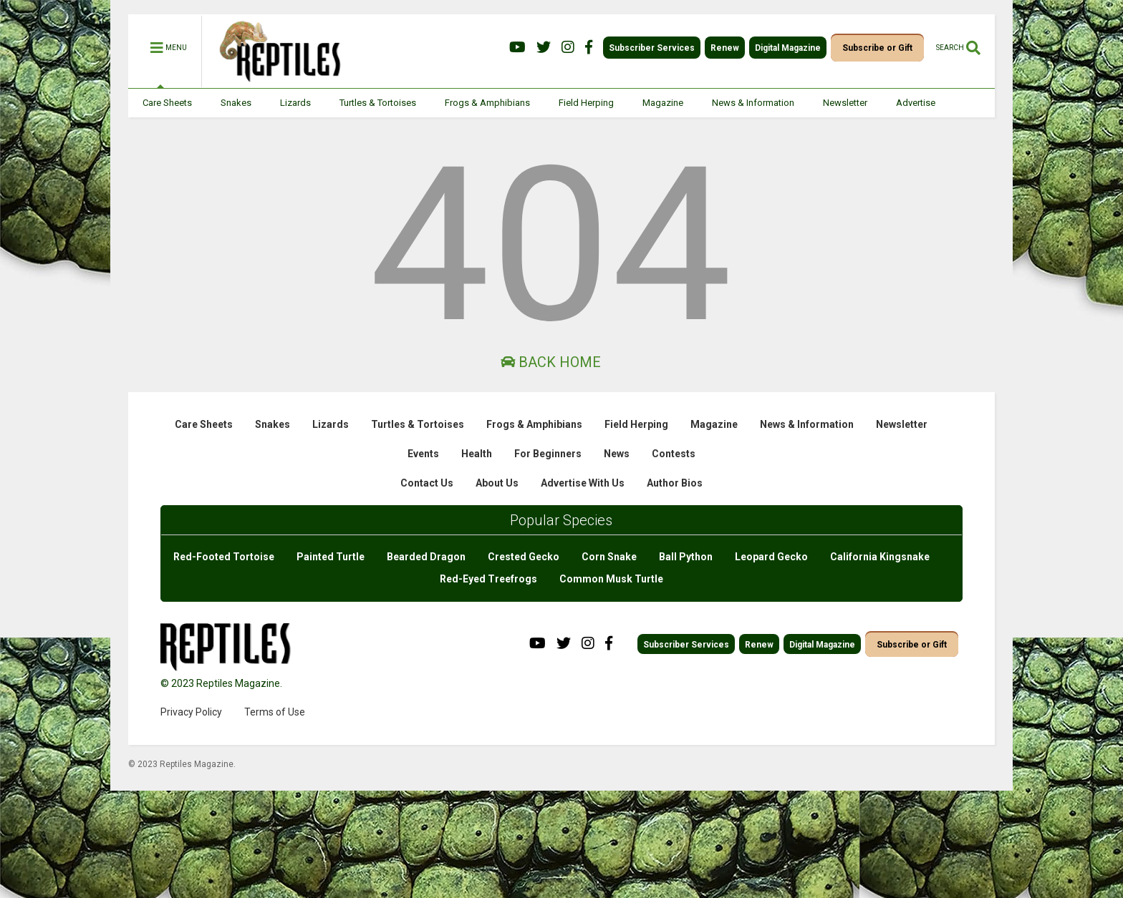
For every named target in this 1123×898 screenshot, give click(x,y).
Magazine (662, 102)
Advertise (915, 102)
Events (423, 453)
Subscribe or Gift (877, 48)
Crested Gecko (523, 556)
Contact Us (426, 483)
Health (476, 453)
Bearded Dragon (426, 556)
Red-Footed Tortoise (223, 556)
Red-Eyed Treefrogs (488, 579)
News (617, 453)
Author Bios (675, 483)
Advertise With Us (583, 483)
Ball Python (686, 556)
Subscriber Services (652, 48)
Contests (673, 453)
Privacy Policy (191, 712)
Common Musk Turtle (611, 579)
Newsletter (845, 102)
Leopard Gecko (771, 556)
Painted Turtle (331, 556)
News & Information (753, 102)
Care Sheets (167, 102)
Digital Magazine (788, 48)
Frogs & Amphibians (487, 102)
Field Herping (586, 102)
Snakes (236, 102)
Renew (724, 48)
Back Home (551, 362)
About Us (497, 483)
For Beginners (548, 453)
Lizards (295, 102)
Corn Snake (609, 556)
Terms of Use (274, 712)
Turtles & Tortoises (377, 102)
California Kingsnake (880, 556)
